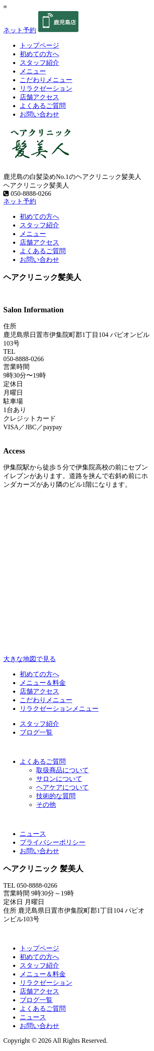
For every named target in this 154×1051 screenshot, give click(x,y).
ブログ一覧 (36, 732)
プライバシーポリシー (52, 842)
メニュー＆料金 (43, 682)
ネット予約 (19, 30)
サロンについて (59, 778)
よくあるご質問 (43, 105)
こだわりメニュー (46, 79)
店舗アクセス (39, 97)
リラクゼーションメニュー (59, 708)
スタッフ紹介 (39, 62)
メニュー (33, 71)
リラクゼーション (46, 88)
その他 (46, 804)
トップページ (39, 45)
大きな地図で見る (29, 658)
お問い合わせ (39, 114)
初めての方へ (39, 53)
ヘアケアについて (62, 787)
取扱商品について (62, 770)
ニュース (33, 833)
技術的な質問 (56, 795)
